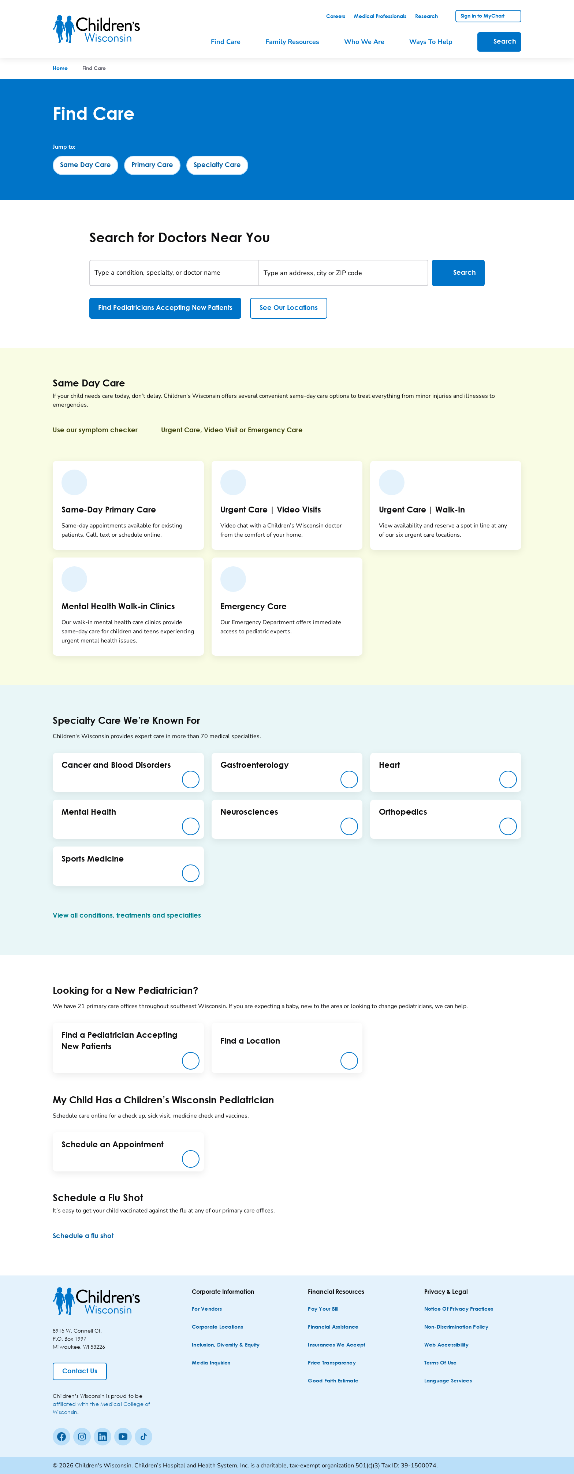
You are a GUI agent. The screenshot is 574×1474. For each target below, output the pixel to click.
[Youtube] (123, 1436)
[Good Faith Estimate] (333, 1381)
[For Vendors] (207, 1309)
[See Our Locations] (288, 308)
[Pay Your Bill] (323, 1309)
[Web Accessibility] (446, 1345)
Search (458, 272)
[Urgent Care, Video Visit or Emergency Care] (237, 430)
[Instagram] (82, 1436)
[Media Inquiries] (211, 1363)
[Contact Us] (80, 1371)
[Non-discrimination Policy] (456, 1327)
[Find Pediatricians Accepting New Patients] (165, 308)
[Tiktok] (143, 1436)
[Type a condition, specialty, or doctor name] (174, 272)
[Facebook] (61, 1436)
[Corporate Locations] (217, 1327)
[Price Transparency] (332, 1363)
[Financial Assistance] (333, 1327)
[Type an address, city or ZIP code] (343, 272)
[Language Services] (448, 1381)
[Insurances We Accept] (336, 1345)
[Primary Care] (152, 165)
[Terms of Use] (440, 1363)
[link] (335, 16)
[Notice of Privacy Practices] (458, 1309)
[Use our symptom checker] (101, 430)
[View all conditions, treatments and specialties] (133, 915)
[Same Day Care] (85, 165)
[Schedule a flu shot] (89, 1236)
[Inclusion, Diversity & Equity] (226, 1345)
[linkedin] (102, 1436)
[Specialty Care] (217, 165)
